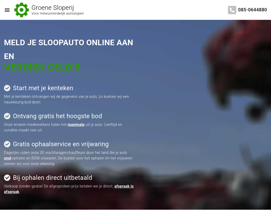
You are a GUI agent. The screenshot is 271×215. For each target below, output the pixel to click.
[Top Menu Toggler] (6, 10)
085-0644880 (252, 9)
